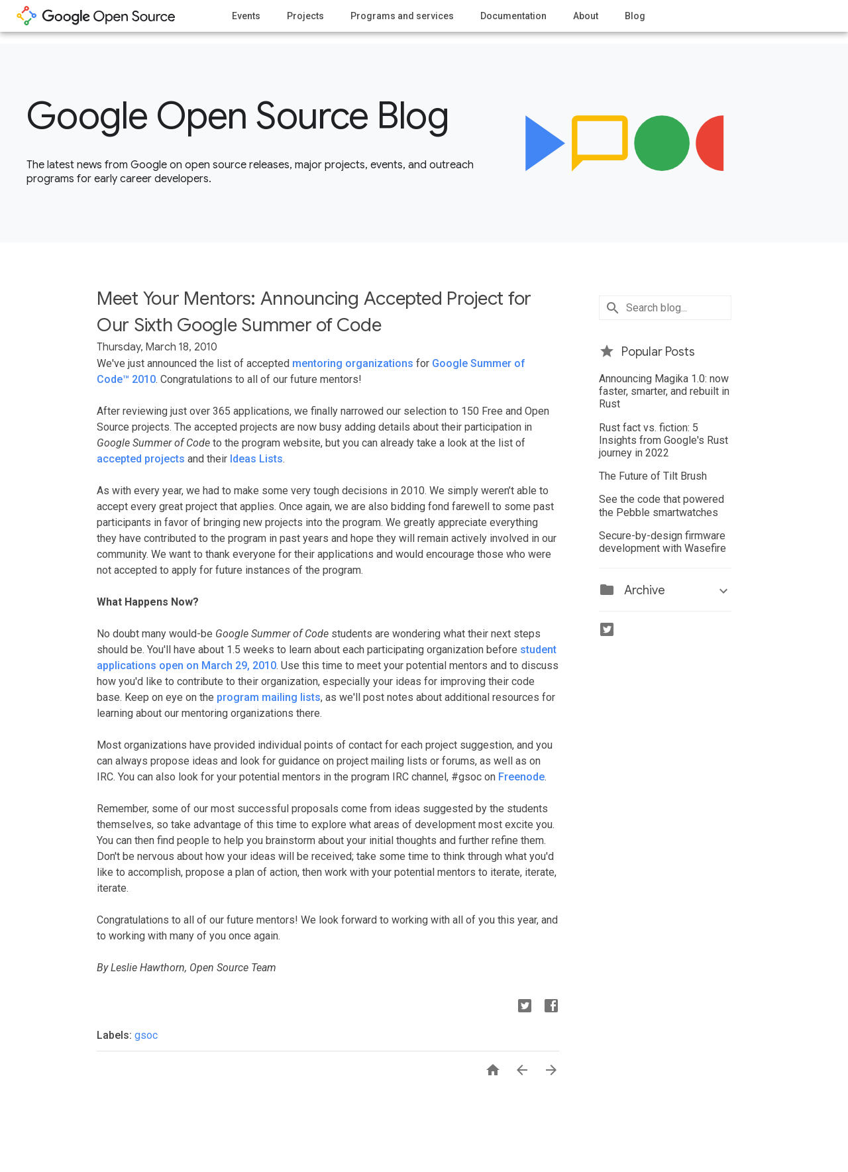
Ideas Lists (256, 459)
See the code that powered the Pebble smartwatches (661, 505)
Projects (305, 16)
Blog (635, 16)
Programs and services (402, 16)
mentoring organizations (352, 363)
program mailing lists (269, 697)
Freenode (521, 777)
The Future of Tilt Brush (653, 476)
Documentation (513, 16)
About (585, 16)
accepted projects (141, 459)
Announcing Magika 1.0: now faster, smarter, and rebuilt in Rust (664, 391)
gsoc (146, 1035)
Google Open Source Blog (237, 116)
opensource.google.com (96, 16)
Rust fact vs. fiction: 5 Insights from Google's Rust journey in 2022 (663, 440)
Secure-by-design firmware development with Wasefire (662, 542)
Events (246, 16)
